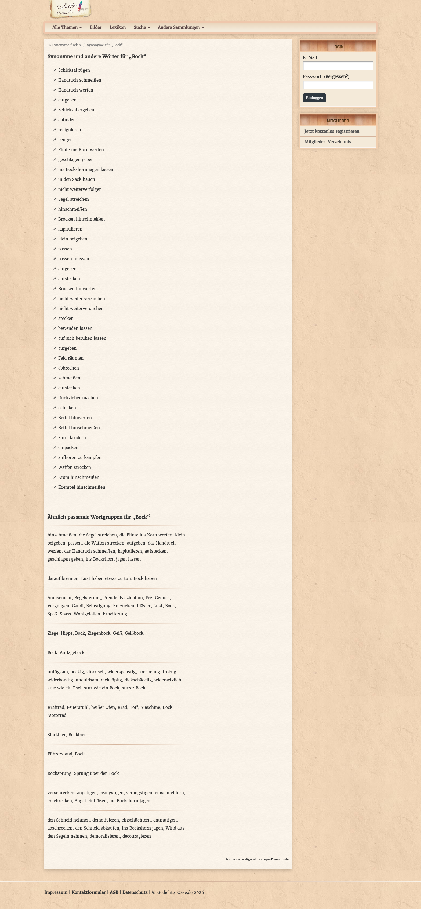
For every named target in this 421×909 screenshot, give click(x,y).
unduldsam (87, 679)
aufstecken (69, 278)
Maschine (150, 707)
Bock (170, 605)
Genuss (162, 597)
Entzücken (123, 605)
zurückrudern (72, 437)
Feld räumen (71, 358)
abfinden (67, 119)
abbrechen (68, 368)
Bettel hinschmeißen (79, 427)
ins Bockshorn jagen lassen (85, 169)
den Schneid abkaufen (97, 828)
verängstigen (139, 792)
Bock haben (145, 578)
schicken (67, 407)
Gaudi (78, 605)
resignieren (69, 129)
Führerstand (60, 754)
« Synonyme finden (64, 45)
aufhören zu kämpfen (79, 457)
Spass (65, 613)
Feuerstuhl (78, 707)
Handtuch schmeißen (79, 80)
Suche (142, 27)
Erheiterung (115, 613)
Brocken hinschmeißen (81, 219)
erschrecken (60, 800)
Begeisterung (87, 597)
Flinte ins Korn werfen (81, 149)
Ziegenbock (99, 633)
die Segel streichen (98, 535)
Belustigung (98, 605)
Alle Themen (67, 27)
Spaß (52, 613)
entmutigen (165, 820)
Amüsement (60, 597)
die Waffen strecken (104, 543)
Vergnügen (58, 605)
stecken (66, 318)
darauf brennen (63, 578)
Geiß (117, 633)
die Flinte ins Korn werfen (145, 535)
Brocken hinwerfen (77, 288)
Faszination (131, 597)
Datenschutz (134, 892)
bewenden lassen (75, 328)
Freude (110, 597)
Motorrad (57, 715)
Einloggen (314, 98)
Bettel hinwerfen (75, 417)
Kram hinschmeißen (78, 477)
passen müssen (73, 258)
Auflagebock (72, 652)
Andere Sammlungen (181, 27)
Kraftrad (56, 707)
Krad (122, 707)
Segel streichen (73, 199)
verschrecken (61, 792)
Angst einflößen (91, 800)
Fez (149, 597)
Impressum (55, 892)
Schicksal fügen (74, 70)
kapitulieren (70, 229)
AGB (114, 892)
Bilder (95, 27)
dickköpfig (111, 679)
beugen (65, 139)
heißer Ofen (103, 707)
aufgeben (67, 100)
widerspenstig (121, 671)
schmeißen (69, 378)
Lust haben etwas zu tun (106, 578)
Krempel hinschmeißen (81, 487)
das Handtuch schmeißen (89, 551)
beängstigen (111, 792)
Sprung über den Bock (96, 773)
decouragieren (136, 836)
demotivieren (105, 820)
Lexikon (118, 27)
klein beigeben (72, 239)
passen (65, 248)
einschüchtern (169, 792)
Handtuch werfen (75, 90)
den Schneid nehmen (69, 820)
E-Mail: (310, 57)
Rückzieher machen (78, 397)
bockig (77, 671)
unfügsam (58, 671)
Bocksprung (59, 773)
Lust (157, 605)
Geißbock (134, 633)
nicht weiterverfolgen (80, 189)
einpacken (68, 447)
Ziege (53, 633)
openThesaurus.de (276, 859)
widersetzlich (167, 679)
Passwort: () (326, 76)
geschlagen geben (76, 159)
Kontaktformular (89, 892)
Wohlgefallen (87, 613)
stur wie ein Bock (101, 688)
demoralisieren (105, 836)
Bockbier (77, 734)
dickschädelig (138, 679)
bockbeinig (149, 671)
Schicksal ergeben (76, 109)
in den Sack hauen (76, 179)
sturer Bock (133, 688)
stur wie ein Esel (64, 688)
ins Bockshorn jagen (129, 800)
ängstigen (87, 792)
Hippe (66, 633)
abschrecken (60, 828)
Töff (134, 707)
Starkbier (57, 734)
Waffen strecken (74, 467)
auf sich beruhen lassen (82, 338)
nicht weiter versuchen (81, 298)
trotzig (169, 671)
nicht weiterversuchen (81, 308)
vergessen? (337, 76)
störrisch (95, 671)
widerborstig (60, 679)
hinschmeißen (72, 209)
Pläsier (144, 605)
